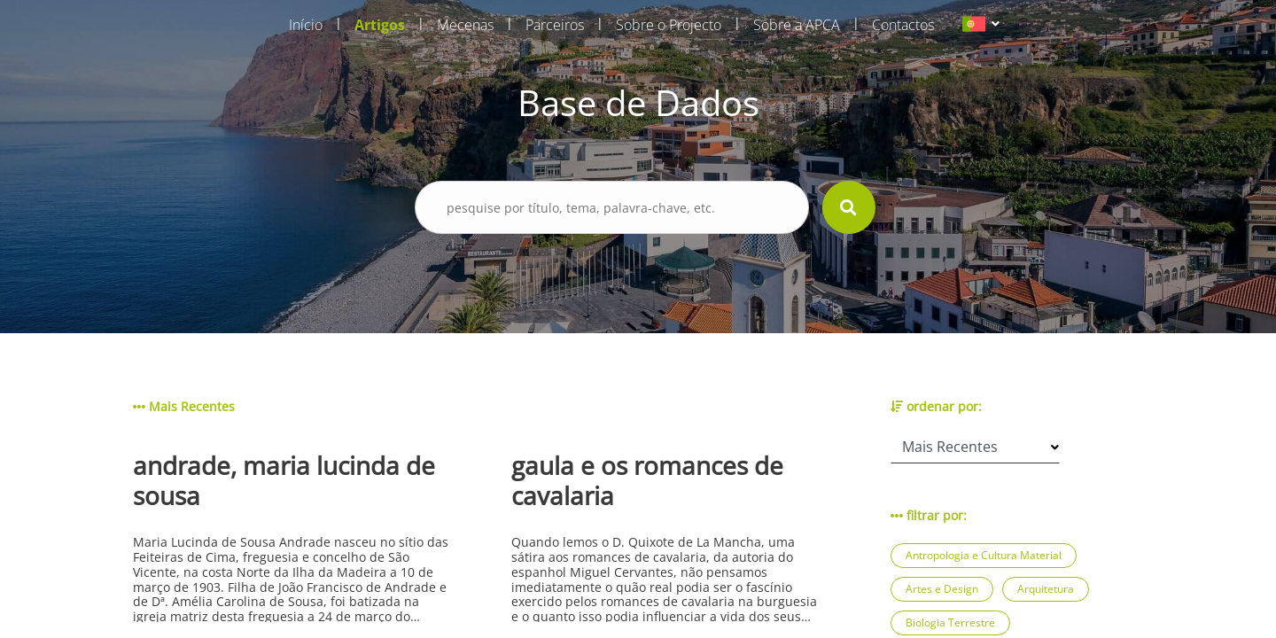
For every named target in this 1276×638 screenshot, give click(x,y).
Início (306, 25)
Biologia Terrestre (950, 622)
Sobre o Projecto (668, 25)
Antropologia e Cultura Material (984, 555)
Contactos (903, 25)
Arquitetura (1045, 588)
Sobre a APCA (796, 25)
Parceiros (554, 25)
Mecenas (465, 25)
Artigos (379, 25)
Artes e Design (942, 588)
